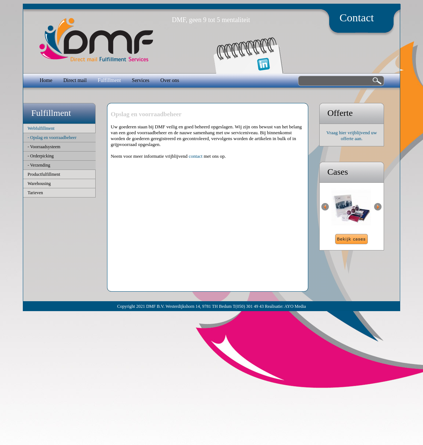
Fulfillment (109, 80)
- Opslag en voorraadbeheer (52, 137)
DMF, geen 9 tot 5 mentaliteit (211, 20)
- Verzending (39, 165)
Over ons (169, 80)
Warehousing (39, 183)
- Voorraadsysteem (44, 146)
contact (196, 156)
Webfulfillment (41, 128)
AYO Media (295, 306)
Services (140, 80)
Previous (325, 207)
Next (378, 207)
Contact (357, 17)
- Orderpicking (41, 156)
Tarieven (35, 192)
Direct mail (74, 80)
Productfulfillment (44, 174)
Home (46, 80)
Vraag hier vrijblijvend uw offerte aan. (351, 135)
